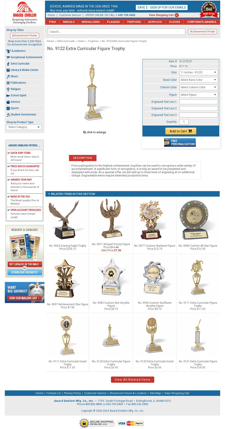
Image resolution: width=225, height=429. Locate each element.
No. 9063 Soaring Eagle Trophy (67, 245)
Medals (68, 21)
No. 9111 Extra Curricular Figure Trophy (198, 304)
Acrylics (155, 21)
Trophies (134, 21)
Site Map (155, 393)
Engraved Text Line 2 (164, 108)
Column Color (168, 87)
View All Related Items (133, 379)
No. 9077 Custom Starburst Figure (154, 245)
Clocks (174, 21)
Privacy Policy (72, 393)
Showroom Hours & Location (128, 393)
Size (174, 72)
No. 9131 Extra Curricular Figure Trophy (198, 363)
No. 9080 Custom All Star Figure (198, 245)
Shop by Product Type (20, 122)
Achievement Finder (202, 31)
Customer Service (70, 15)
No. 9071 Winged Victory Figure (111, 244)
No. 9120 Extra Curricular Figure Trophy (111, 363)
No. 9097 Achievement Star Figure (67, 304)
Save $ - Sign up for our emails (162, 7)
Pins (52, 21)
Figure (173, 94)
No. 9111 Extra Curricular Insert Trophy (68, 363)
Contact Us (54, 393)
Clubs (81, 41)
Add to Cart (181, 131)
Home (51, 15)
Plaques (113, 21)
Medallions (91, 21)
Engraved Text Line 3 (164, 115)
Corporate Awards (201, 21)
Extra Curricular (66, 41)
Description (82, 158)
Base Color (170, 79)
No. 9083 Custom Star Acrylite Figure (111, 304)
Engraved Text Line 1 (164, 101)
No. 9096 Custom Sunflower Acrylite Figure (155, 304)
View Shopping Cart (161, 15)
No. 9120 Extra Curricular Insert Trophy (155, 363)
